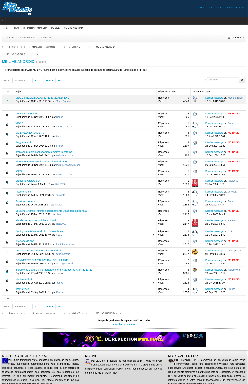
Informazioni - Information (35, 28)
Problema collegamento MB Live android (38, 250)
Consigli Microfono (26, 113)
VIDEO (19, 123)
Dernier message (214, 97)
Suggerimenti (23, 142)
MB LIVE (55, 28)
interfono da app (24, 240)
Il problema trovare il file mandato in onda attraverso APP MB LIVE (53, 269)
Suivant (50, 80)
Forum (16, 28)
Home (6, 28)
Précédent (20, 80)
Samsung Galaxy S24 (28, 180)
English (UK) (207, 7)
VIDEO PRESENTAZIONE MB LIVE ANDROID (42, 97)
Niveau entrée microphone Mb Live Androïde (41, 161)
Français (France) (235, 7)
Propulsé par (120, 324)
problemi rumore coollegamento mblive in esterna (43, 151)
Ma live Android (24, 279)
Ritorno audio (23, 191)
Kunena (131, 324)
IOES (18, 171)
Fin (59, 80)
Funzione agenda (25, 201)
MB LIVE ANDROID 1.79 (29, 132)
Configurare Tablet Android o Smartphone (39, 231)
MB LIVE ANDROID (18, 61)
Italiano (220, 7)
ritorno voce (22, 288)
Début (7, 80)
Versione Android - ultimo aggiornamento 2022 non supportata (51, 210)
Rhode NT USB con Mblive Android (35, 220)
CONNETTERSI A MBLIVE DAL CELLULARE (41, 260)
